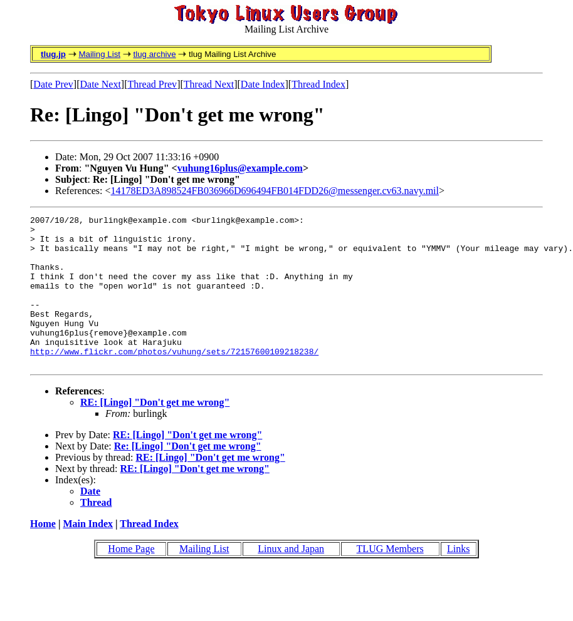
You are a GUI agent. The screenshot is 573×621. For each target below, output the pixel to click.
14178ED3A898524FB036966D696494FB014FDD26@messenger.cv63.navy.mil (275, 190)
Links (458, 578)
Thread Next (209, 84)
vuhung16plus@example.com (240, 168)
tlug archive (154, 54)
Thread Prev (152, 84)
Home (43, 553)
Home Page (131, 578)
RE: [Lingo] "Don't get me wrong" (154, 432)
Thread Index (318, 84)
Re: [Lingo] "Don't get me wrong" (187, 476)
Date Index (263, 84)
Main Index (88, 553)
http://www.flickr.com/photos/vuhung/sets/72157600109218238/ (174, 379)
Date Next (100, 84)
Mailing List (99, 54)
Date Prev (53, 84)
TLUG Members (390, 578)
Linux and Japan (291, 578)
